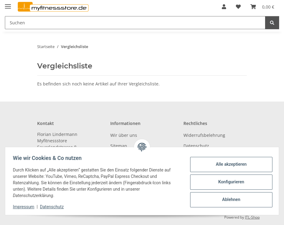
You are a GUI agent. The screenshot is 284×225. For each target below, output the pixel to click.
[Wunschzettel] (238, 7)
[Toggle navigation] (8, 4)
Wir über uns (123, 135)
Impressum (25, 206)
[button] (224, 7)
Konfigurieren (229, 181)
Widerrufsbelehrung (204, 135)
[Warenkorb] (262, 7)
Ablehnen (229, 199)
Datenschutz (54, 206)
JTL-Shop (252, 217)
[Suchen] (135, 22)
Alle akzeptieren (229, 164)
